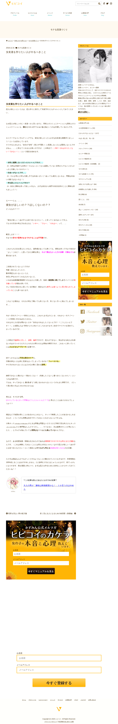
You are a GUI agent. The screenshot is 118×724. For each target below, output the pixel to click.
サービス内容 (67, 14)
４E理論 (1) (82, 235)
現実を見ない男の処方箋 (16, 513)
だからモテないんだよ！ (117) (89, 133)
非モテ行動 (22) (84, 230)
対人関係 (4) (83, 194)
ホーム (24, 700)
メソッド (50, 14)
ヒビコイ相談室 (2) (85, 159)
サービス (60, 700)
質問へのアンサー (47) (86, 215)
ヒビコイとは (32, 14)
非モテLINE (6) (84, 220)
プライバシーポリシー (50, 721)
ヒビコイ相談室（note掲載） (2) (89, 164)
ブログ (102, 14)
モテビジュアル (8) (85, 179)
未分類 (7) (82, 204)
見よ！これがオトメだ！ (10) (88, 209)
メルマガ (83, 700)
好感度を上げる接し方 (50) (87, 189)
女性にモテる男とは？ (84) (87, 184)
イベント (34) (83, 143)
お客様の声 (85, 14)
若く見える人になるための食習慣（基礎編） (58, 513)
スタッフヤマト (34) (85, 148)
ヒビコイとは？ (43, 700)
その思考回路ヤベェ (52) (87, 128)
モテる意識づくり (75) (86, 174)
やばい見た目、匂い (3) (86, 138)
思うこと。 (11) (84, 199)
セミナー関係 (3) (84, 153)
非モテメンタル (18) (85, 225)
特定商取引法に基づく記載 (66, 721)
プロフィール (14, 14)
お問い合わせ (92, 700)
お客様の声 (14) (84, 123)
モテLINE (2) (83, 169)
